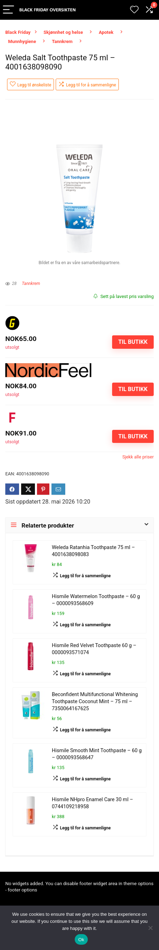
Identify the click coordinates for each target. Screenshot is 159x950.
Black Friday (18, 32)
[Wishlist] (134, 9)
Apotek (106, 32)
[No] (150, 927)
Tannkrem (62, 41)
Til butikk (132, 342)
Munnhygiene (22, 41)
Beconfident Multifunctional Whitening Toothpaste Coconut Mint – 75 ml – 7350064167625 (95, 702)
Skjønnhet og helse (63, 32)
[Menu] (8, 10)
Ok (81, 939)
